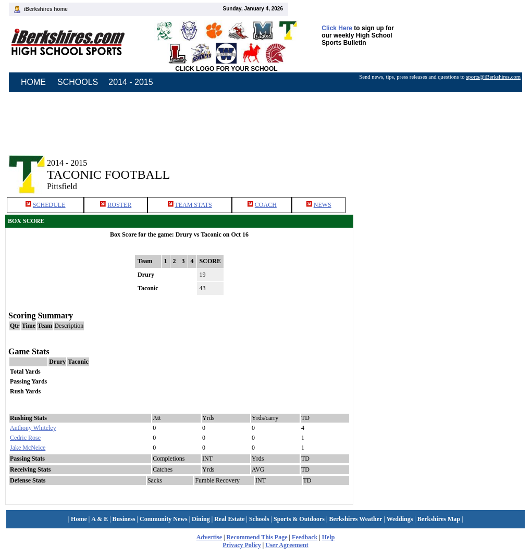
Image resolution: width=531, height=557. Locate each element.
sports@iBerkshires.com (493, 77)
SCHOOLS (77, 82)
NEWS (322, 204)
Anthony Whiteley (33, 427)
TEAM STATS (193, 204)
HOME (33, 82)
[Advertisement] (442, 165)
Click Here (337, 28)
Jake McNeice (27, 447)
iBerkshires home (46, 9)
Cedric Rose (25, 437)
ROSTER (119, 204)
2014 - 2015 (130, 82)
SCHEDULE (49, 204)
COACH (266, 204)
